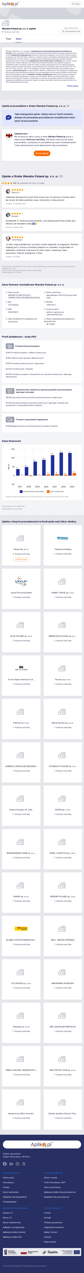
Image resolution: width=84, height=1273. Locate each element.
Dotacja (47, 1237)
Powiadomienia (9, 1202)
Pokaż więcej (72, 86)
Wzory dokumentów (12, 1222)
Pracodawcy (8, 1182)
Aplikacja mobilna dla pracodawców (60, 1192)
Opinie (18, 39)
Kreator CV (8, 1213)
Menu (76, 4)
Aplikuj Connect (51, 1232)
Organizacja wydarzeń (54, 1227)
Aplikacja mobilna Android (14, 1232)
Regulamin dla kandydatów (15, 1197)
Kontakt (47, 1217)
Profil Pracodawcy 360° (54, 1182)
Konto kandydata (10, 1192)
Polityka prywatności (53, 1222)
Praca (8, 39)
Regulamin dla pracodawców (56, 1197)
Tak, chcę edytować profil (71, 31)
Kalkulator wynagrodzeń (13, 1227)
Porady (6, 1187)
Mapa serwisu (50, 1242)
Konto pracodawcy (52, 1187)
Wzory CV (7, 1217)
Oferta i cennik (50, 1177)
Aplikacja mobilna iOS (12, 1237)
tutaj (39, 270)
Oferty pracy (8, 1177)
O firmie (47, 1213)
